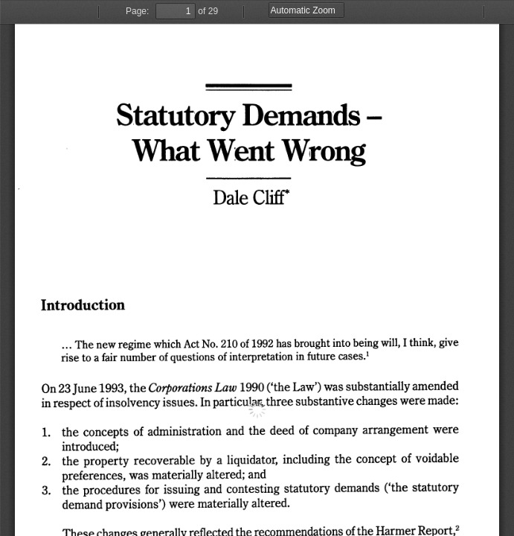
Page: (137, 11)
